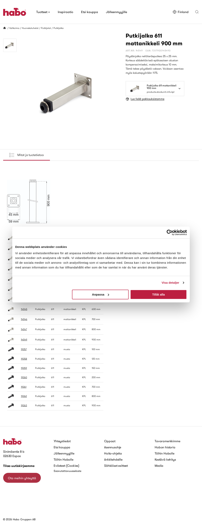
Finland (181, 12)
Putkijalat (46, 27)
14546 (24, 319)
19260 (24, 377)
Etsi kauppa (89, 12)
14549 (24, 339)
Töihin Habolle (63, 459)
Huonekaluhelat (30, 27)
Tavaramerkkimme (167, 441)
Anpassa (100, 294)
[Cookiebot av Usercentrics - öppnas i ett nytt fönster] (169, 232)
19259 (24, 368)
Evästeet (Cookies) (66, 466)
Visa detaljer (170, 282)
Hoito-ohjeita (113, 453)
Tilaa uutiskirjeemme (19, 466)
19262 (24, 396)
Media (159, 466)
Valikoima (14, 27)
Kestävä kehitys (165, 459)
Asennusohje (112, 447)
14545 (24, 309)
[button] (197, 12)
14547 (24, 329)
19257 (24, 349)
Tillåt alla (158, 294)
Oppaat (109, 441)
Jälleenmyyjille (116, 12)
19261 (23, 386)
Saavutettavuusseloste (67, 471)
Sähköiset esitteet (116, 466)
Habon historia (165, 447)
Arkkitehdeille (113, 459)
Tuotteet (43, 12)
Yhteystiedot (62, 441)
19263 (24, 405)
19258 (24, 358)
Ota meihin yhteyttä (22, 478)
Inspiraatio (65, 12)
